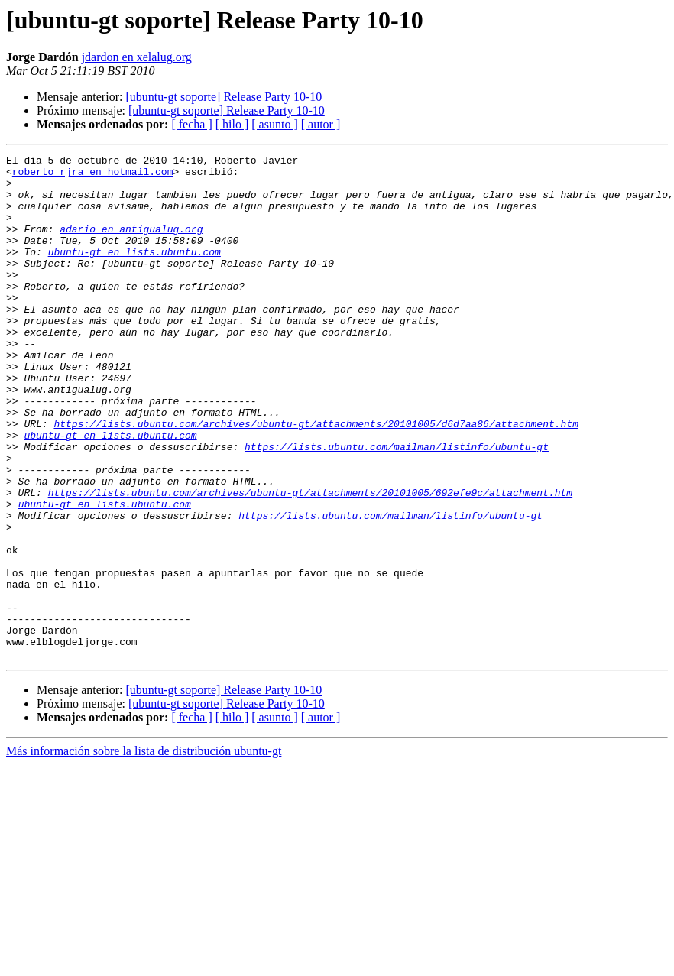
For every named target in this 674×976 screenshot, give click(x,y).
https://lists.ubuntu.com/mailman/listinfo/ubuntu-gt (397, 506)
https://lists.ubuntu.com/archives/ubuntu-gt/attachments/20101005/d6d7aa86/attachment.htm (315, 478)
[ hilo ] (232, 124)
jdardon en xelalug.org (137, 56)
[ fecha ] (191, 124)
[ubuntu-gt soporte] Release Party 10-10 (223, 96)
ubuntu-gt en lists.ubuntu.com (134, 272)
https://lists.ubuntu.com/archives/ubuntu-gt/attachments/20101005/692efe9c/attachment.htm (310, 561)
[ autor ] (321, 124)
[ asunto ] (274, 124)
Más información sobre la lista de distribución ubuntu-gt (143, 851)
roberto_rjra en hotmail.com (92, 176)
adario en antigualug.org (131, 244)
